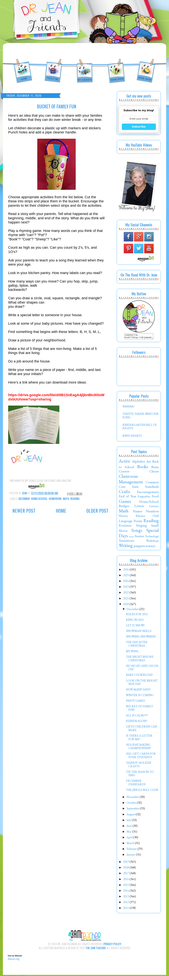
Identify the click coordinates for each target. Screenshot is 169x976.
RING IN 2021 (135, 620)
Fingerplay (144, 497)
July (129, 821)
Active (124, 462)
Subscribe (139, 126)
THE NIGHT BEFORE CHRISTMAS (139, 659)
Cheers (154, 472)
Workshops (152, 541)
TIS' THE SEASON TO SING (140, 774)
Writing (126, 546)
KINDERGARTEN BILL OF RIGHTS (139, 427)
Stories (139, 537)
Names (137, 512)
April (130, 838)
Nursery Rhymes (132, 517)
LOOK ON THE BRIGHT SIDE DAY (142, 683)
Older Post (97, 510)
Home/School (39, 499)
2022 (126, 593)
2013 (126, 897)
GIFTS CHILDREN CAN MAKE (141, 729)
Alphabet (138, 462)
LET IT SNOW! (135, 626)
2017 (126, 874)
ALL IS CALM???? (137, 716)
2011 (126, 909)
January (131, 855)
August (131, 815)
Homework (55, 499)
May (129, 832)
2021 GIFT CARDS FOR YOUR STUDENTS (141, 756)
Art (148, 462)
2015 (126, 886)
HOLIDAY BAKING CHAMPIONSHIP (138, 747)
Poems (138, 522)
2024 (126, 582)
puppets (139, 546)
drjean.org (13, 959)
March (131, 844)
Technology (152, 537)
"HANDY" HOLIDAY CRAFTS (138, 765)
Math (66, 499)
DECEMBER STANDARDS (135, 783)
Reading (75, 499)
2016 (126, 880)
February (132, 850)
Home (61, 510)
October (132, 803)
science (150, 546)
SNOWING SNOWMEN (141, 637)
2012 (126, 903)
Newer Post (24, 510)
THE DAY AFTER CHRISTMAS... (137, 644)
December (24, 499)
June (130, 827)
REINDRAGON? (136, 722)
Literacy (154, 507)
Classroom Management (131, 480)
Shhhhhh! (128, 407)
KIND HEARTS (132, 436)
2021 (126, 599)
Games (125, 502)
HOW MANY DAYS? (138, 690)
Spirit (131, 537)
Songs (136, 531)
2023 (126, 587)
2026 (126, 570)
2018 (126, 868)
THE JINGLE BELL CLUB (142, 791)
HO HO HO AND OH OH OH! (142, 668)
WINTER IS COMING (139, 696)
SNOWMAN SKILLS (138, 632)
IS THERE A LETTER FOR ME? (139, 738)
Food (155, 497)
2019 (126, 862)
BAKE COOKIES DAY (139, 676)
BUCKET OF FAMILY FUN (139, 708)
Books (142, 467)
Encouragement (148, 492)
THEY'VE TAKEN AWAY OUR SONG (140, 416)
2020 (126, 605)
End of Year (127, 497)
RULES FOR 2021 (137, 615)
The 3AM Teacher (96, 949)
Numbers (152, 512)
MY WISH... (132, 652)
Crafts (124, 492)
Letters (139, 507)
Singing (141, 526)
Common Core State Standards (139, 485)
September (133, 809)
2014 (126, 891)
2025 (126, 576)
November (133, 798)
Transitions (126, 541)
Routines (125, 526)
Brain (155, 468)
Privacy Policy (112, 945)
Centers (124, 472)
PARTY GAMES (135, 701)
